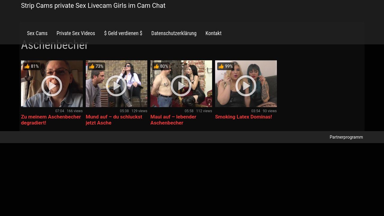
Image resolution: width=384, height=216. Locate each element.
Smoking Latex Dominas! (243, 117)
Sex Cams (37, 33)
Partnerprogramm (346, 137)
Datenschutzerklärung (173, 33)
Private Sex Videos (75, 33)
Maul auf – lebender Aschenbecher (173, 120)
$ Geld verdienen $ (123, 33)
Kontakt (213, 33)
